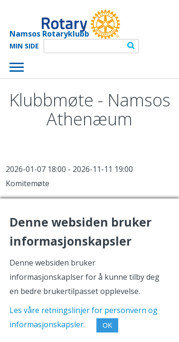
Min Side (24, 46)
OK (107, 325)
